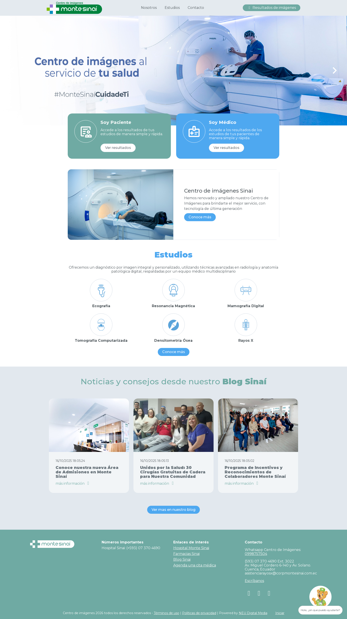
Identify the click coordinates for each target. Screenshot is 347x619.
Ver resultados (118, 148)
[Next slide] (334, 70)
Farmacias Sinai (186, 554)
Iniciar (279, 613)
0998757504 (256, 554)
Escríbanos (254, 581)
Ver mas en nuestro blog (173, 510)
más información (73, 483)
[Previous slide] (12, 70)
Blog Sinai (182, 559)
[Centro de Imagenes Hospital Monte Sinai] (74, 7)
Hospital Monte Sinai (191, 548)
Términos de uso (166, 613)
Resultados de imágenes (271, 8)
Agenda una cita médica (194, 565)
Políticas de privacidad (199, 613)
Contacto (196, 8)
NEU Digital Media (253, 613)
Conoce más (200, 217)
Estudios (172, 8)
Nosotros (149, 8)
